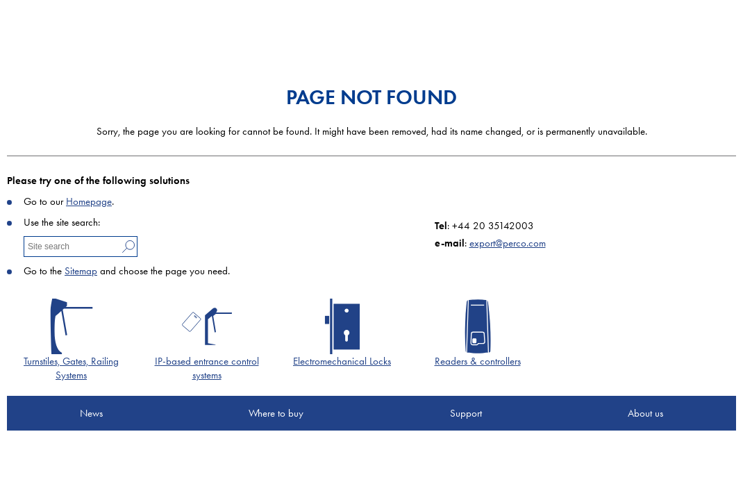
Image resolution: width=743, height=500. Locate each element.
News (91, 413)
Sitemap (81, 271)
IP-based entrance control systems (207, 368)
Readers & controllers (478, 361)
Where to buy (276, 413)
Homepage (89, 201)
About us (645, 413)
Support (466, 413)
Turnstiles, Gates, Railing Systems (71, 368)
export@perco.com (507, 243)
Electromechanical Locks (342, 361)
